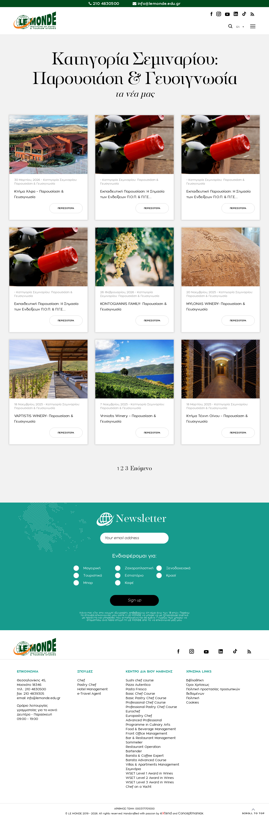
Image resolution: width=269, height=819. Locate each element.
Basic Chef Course (140, 693)
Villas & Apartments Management (152, 764)
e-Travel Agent (89, 693)
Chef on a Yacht (138, 786)
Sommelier (134, 742)
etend (166, 813)
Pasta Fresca (136, 689)
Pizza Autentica (138, 684)
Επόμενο (141, 469)
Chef (81, 680)
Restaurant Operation (143, 746)
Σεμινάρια (133, 768)
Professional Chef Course (146, 702)
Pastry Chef (86, 684)
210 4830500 (106, 4)
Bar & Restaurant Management (151, 737)
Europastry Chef (139, 715)
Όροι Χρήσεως (197, 684)
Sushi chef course (140, 680)
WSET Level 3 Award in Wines (150, 782)
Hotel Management (92, 689)
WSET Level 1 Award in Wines (149, 773)
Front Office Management (146, 733)
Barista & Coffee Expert (145, 755)
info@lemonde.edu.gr (159, 4)
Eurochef (133, 711)
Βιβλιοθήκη (195, 680)
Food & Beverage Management (151, 729)
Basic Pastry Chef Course (146, 698)
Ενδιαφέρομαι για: (134, 556)
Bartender (134, 751)
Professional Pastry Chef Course (151, 706)
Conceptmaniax (190, 813)
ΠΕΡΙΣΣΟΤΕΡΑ (66, 208)
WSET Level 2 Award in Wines (150, 777)
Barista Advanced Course (146, 760)
